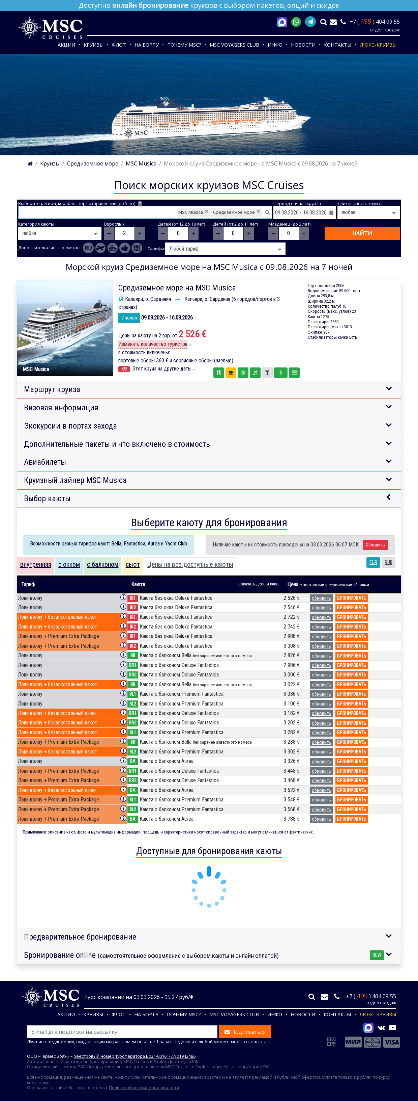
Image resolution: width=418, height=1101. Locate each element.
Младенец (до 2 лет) (289, 224)
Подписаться (245, 1031)
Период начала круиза (297, 203)
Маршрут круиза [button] (52, 389)
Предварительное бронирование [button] (80, 937)
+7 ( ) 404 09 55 (375, 21)
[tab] (35, 565)
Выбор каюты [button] (47, 498)
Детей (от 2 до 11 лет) (235, 224)
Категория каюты (36, 224)
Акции (66, 45)
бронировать (351, 598)
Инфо (275, 45)
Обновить (375, 544)
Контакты (337, 45)
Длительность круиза (360, 203)
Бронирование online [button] (204, 955)
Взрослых (114, 224)
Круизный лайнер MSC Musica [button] (75, 480)
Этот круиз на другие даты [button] (154, 368)
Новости (303, 45)
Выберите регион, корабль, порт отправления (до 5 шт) (80, 203)
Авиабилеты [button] (45, 462)
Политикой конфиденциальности (144, 1087)
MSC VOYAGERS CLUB (234, 45)
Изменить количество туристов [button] (152, 344)
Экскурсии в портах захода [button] (70, 426)
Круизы (93, 45)
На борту (147, 45)
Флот (119, 45)
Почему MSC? (184, 45)
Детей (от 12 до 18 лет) (181, 224)
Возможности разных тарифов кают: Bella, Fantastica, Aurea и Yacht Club (108, 543)
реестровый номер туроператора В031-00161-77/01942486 (134, 1056)
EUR (373, 562)
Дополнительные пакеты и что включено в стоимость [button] (117, 444)
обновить (321, 598)
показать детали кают (258, 583)
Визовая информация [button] (61, 407)
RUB (388, 562)
